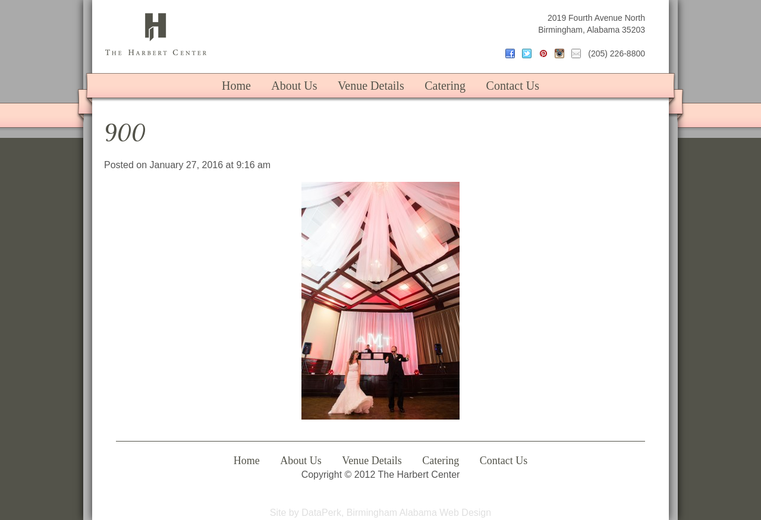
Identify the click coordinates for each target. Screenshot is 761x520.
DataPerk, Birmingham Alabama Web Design (396, 513)
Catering (445, 85)
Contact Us (512, 85)
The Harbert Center (155, 34)
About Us (294, 85)
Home (236, 85)
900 (125, 133)
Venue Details (371, 85)
